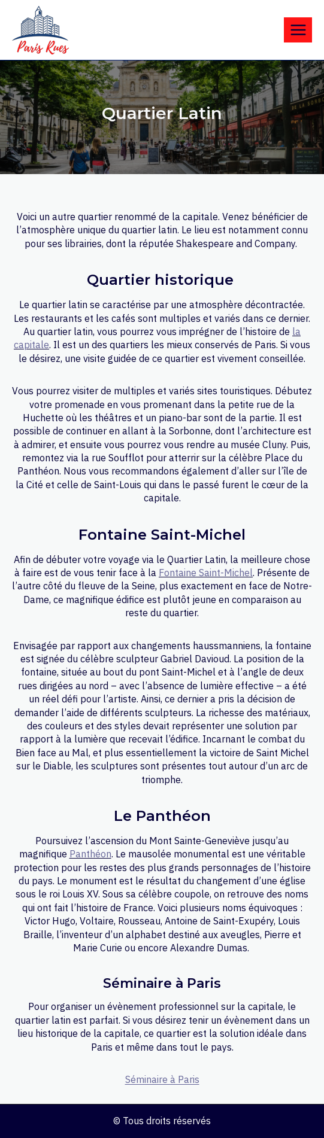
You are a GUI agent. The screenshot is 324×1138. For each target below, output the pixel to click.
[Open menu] (298, 29)
